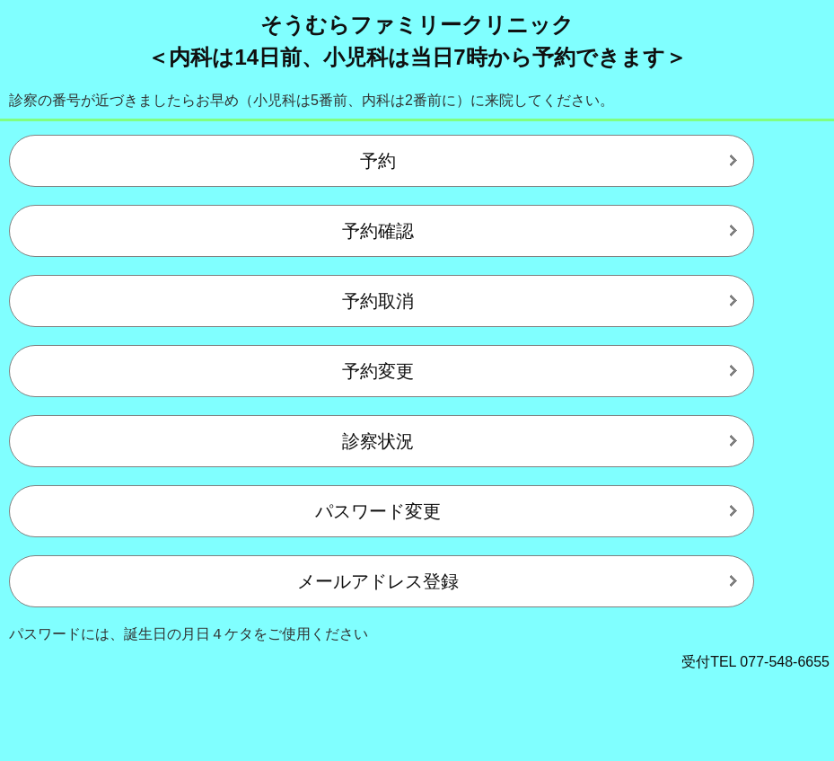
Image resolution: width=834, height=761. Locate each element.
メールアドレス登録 (378, 581)
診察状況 (378, 441)
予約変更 (378, 371)
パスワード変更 (378, 511)
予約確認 (378, 231)
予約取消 (378, 301)
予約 (378, 161)
